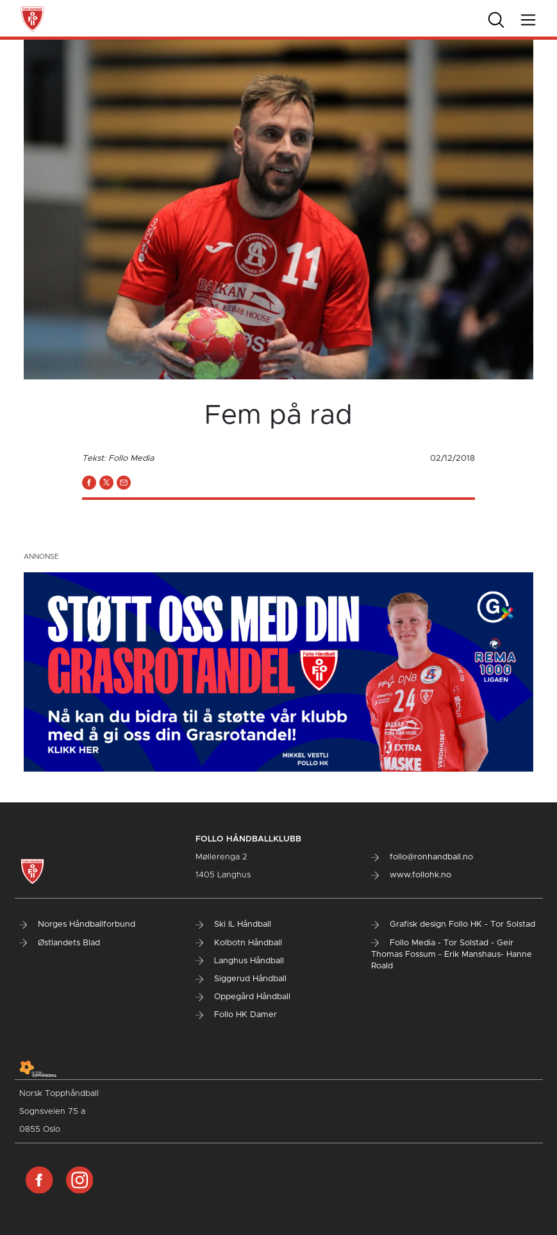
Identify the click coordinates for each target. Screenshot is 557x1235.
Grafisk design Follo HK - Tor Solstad (453, 924)
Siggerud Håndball (241, 979)
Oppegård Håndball (242, 997)
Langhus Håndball (239, 961)
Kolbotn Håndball (238, 943)
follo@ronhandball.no (422, 857)
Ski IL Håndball (233, 924)
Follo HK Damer (236, 1015)
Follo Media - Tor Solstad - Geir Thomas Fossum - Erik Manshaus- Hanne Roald (451, 954)
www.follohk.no (411, 875)
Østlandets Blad (59, 943)
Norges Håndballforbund (77, 924)
